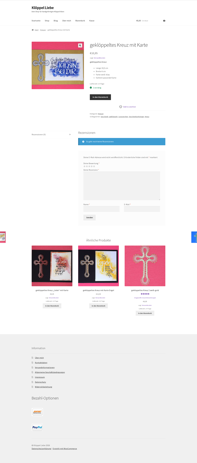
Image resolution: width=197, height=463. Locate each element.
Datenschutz (40, 382)
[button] (80, 45)
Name (86, 204)
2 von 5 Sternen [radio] (87, 166)
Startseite (36, 20)
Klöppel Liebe (43, 7)
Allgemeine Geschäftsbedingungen (50, 372)
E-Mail (127, 204)
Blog (56, 20)
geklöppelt (113, 116)
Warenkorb (80, 20)
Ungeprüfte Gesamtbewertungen (145, 298)
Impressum (40, 377)
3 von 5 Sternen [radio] (89, 166)
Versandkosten (99, 58)
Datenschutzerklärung (41, 448)
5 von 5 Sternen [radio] (94, 166)
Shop (47, 20)
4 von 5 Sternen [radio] (92, 166)
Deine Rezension (91, 170)
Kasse (91, 20)
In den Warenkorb (100, 97)
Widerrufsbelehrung (43, 387)
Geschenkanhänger (136, 116)
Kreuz (147, 116)
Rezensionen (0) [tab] (39, 134)
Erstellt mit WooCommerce (65, 448)
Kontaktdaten (41, 362)
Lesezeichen (123, 116)
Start (36, 30)
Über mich (66, 20)
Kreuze (43, 30)
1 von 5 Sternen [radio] (84, 166)
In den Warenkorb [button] (52, 306)
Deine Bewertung (91, 163)
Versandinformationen (45, 367)
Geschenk (104, 116)
